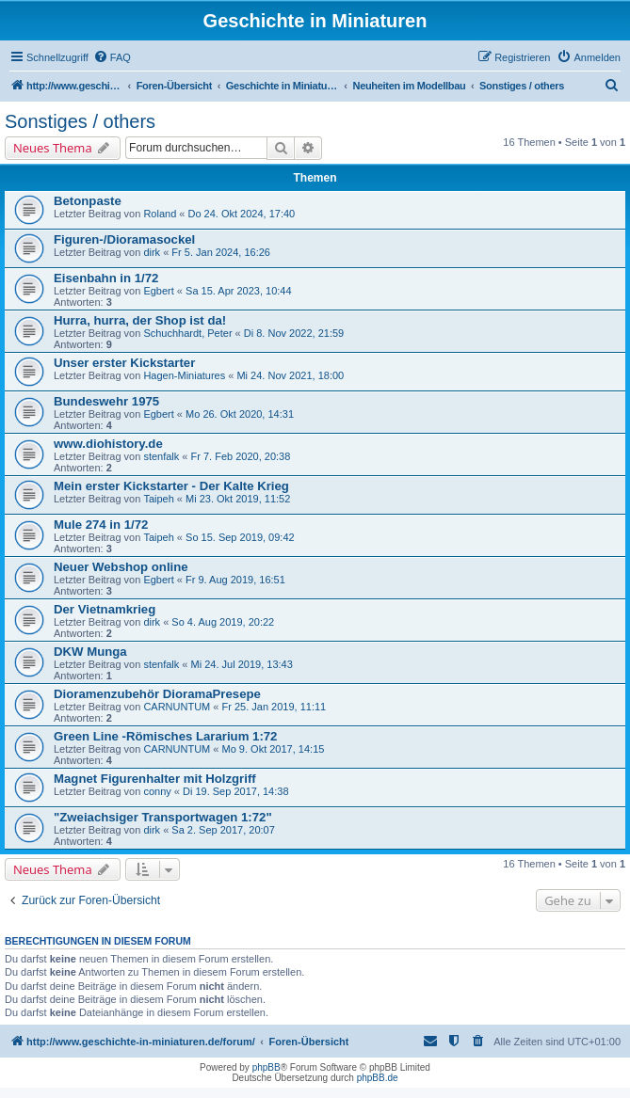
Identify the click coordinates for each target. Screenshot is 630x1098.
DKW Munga (90, 651)
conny (156, 791)
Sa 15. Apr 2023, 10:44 (239, 290)
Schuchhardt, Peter (187, 333)
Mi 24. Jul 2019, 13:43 (242, 664)
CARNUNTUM (176, 706)
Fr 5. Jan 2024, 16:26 (220, 252)
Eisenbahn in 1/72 (106, 278)
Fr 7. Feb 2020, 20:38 (241, 456)
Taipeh (158, 498)
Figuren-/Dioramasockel (124, 239)
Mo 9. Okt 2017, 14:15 (273, 749)
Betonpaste (87, 201)
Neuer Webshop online (121, 567)
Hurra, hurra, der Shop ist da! (140, 320)
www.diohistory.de (108, 444)
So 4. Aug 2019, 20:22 (222, 622)
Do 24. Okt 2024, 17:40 (241, 213)
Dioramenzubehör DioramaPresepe (157, 694)
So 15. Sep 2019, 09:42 (240, 537)
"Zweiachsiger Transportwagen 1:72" (163, 817)
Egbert (158, 290)
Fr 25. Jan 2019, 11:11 (274, 706)
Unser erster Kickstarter (124, 363)
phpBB (266, 1067)
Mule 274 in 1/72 (101, 524)
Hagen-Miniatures (184, 375)
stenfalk (161, 456)
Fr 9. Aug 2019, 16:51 (235, 579)
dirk (151, 252)
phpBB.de (377, 1078)
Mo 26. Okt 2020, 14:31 (240, 414)
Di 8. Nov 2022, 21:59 (294, 333)
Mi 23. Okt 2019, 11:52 (238, 498)
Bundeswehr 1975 (106, 401)
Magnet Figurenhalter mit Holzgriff (155, 779)
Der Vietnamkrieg (104, 609)
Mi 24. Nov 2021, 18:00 (290, 375)
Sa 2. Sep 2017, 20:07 (222, 829)
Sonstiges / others (80, 121)
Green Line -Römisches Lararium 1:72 (165, 736)
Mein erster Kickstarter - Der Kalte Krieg (171, 486)
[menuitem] (112, 57)
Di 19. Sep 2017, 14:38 (236, 791)
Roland (159, 213)
